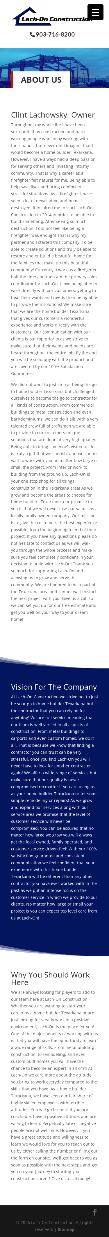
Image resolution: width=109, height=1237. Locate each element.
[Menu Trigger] (95, 12)
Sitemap (66, 1229)
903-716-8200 (55, 34)
